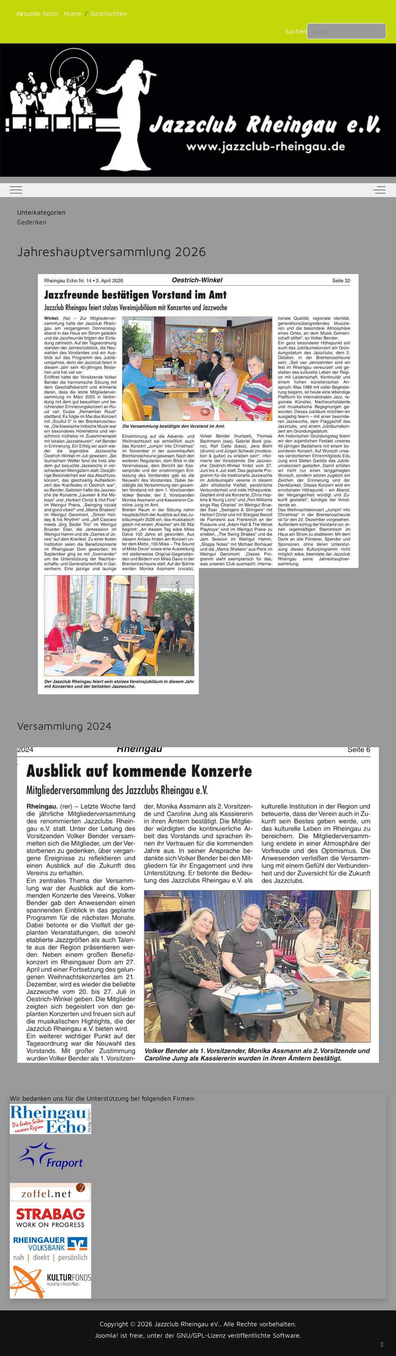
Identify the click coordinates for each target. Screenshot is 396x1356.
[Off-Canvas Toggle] (379, 190)
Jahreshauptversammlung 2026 (111, 251)
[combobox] (346, 31)
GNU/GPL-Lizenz (201, 1335)
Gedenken (31, 222)
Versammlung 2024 (64, 726)
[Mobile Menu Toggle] (16, 190)
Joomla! (106, 1335)
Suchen (296, 31)
